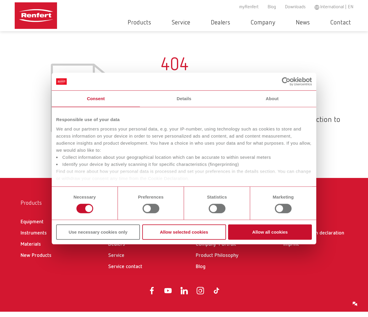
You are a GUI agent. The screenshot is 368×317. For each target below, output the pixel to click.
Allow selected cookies (184, 232)
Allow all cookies (270, 232)
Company (270, 22)
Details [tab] (184, 98)
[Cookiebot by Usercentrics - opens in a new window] (286, 81)
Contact (330, 22)
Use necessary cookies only (97, 232)
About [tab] (272, 98)
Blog (271, 7)
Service (206, 22)
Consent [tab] (96, 98)
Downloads (295, 7)
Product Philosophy (217, 260)
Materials (31, 249)
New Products (36, 260)
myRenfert (249, 7)
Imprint (291, 249)
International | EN (336, 7)
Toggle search (350, 23)
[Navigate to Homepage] (36, 13)
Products (173, 22)
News (302, 22)
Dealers (237, 22)
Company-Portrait (216, 249)
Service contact (125, 272)
